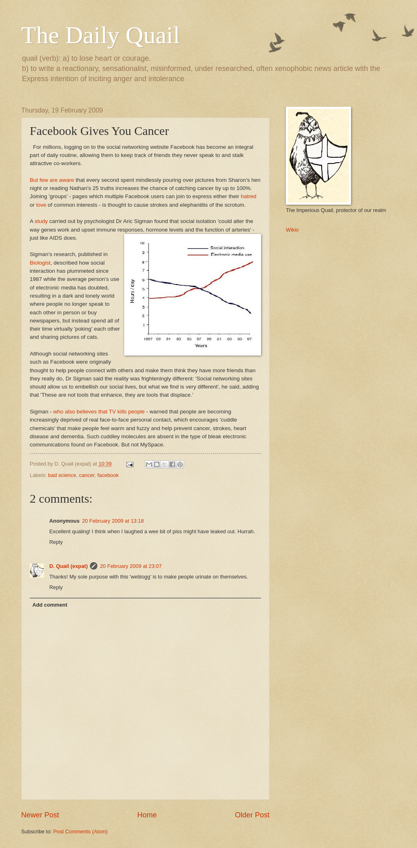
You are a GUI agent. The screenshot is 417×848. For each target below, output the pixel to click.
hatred (248, 196)
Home (147, 815)
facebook (108, 475)
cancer (86, 475)
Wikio (292, 230)
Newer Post (40, 815)
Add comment (49, 605)
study (41, 221)
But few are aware (52, 180)
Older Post (252, 815)
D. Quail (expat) (68, 566)
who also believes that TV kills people (99, 412)
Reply (56, 542)
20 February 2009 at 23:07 (131, 566)
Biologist (40, 263)
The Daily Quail (100, 35)
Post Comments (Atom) (80, 831)
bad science (62, 475)
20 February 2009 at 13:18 (113, 521)
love (41, 205)
